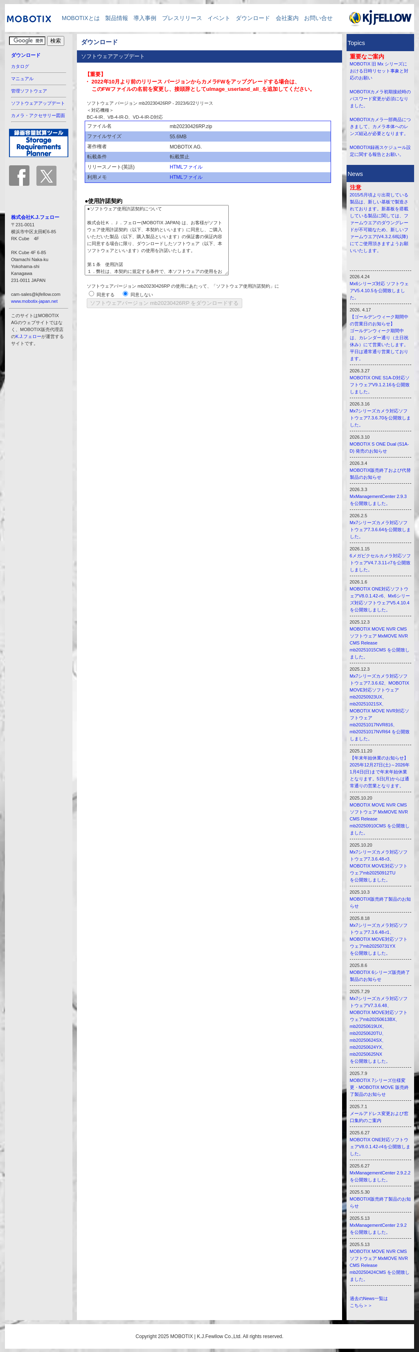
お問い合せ (318, 18)
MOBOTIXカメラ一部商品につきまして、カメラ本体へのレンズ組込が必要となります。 (380, 126)
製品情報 (116, 18)
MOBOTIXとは (78, 18)
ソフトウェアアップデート (38, 103)
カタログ (20, 66)
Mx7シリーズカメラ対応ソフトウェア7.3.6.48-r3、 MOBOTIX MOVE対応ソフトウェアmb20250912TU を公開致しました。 (379, 866)
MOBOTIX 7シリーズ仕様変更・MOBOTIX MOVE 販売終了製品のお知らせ (379, 1087)
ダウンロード (253, 18)
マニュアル (22, 78)
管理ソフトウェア (29, 90)
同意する (106, 294)
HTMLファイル (186, 167)
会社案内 (287, 18)
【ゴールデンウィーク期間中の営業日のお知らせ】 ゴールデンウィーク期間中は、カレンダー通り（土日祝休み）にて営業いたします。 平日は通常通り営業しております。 (379, 337)
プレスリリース (182, 18)
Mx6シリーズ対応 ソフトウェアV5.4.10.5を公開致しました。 (379, 290)
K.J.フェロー (28, 336)
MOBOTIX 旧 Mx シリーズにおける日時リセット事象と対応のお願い (379, 70)
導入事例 (144, 18)
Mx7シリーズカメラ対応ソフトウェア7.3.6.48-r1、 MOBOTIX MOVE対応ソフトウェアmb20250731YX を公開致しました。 (379, 939)
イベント (218, 18)
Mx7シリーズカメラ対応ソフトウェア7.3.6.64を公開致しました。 (380, 529)
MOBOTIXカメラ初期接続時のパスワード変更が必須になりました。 (380, 98)
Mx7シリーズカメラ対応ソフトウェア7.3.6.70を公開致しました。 (380, 417)
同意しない (142, 294)
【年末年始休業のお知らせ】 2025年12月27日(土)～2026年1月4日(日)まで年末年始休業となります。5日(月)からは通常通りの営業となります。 (380, 771)
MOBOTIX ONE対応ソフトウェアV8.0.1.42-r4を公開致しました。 (380, 1146)
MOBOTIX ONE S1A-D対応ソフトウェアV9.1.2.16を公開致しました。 (380, 384)
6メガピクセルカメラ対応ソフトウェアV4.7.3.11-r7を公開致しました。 (380, 562)
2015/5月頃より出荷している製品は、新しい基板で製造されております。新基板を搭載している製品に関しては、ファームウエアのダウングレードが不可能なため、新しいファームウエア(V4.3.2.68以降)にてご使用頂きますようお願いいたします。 (379, 222)
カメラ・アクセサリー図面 (38, 115)
